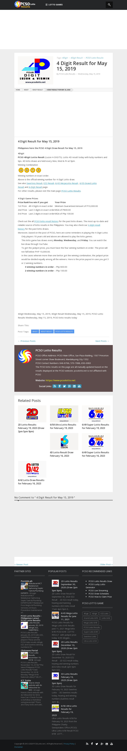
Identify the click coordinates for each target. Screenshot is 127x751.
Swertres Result (34, 183)
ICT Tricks (26, 680)
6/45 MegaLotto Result (66, 183)
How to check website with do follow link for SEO (35, 686)
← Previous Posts (26, 341)
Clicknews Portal (29, 650)
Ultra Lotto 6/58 (90, 641)
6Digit (94, 613)
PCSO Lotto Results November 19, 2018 (35, 656)
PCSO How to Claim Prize (100, 596)
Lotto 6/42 (106, 618)
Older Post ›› (106, 564)
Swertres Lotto (90, 636)
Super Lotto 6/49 (91, 632)
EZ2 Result (49, 183)
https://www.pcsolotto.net (60, 380)
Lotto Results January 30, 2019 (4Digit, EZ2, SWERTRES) (36, 626)
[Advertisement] (63, 29)
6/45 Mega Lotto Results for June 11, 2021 (69, 616)
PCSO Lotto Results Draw (100, 581)
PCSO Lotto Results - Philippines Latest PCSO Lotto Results (31, 618)
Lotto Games (54, 4)
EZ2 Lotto (104, 613)
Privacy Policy (69, 744)
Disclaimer (18, 747)
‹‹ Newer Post (21, 564)
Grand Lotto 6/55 (91, 618)
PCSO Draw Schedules (99, 593)
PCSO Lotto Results (71, 190)
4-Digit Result (35, 187)
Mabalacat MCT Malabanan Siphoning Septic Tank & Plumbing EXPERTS (32, 588)
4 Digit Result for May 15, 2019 (82, 66)
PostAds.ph (26, 581)
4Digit (86, 613)
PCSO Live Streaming (98, 590)
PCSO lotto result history (46, 221)
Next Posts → (102, 341)
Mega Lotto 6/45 (90, 622)
